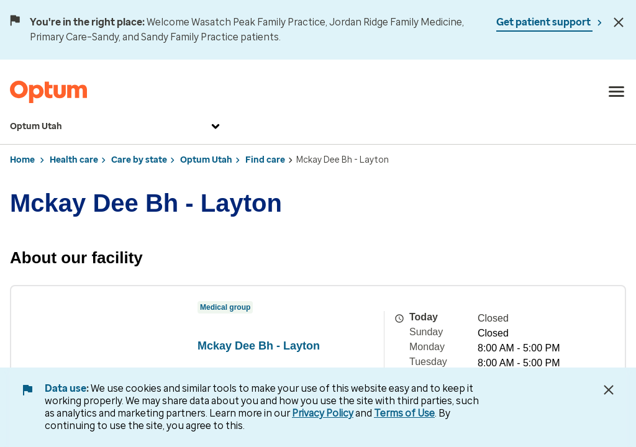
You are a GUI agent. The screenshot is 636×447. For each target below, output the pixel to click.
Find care (265, 160)
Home (22, 160)
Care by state (139, 160)
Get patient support (544, 22)
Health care (74, 160)
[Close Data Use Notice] (608, 389)
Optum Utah (116, 126)
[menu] (616, 92)
